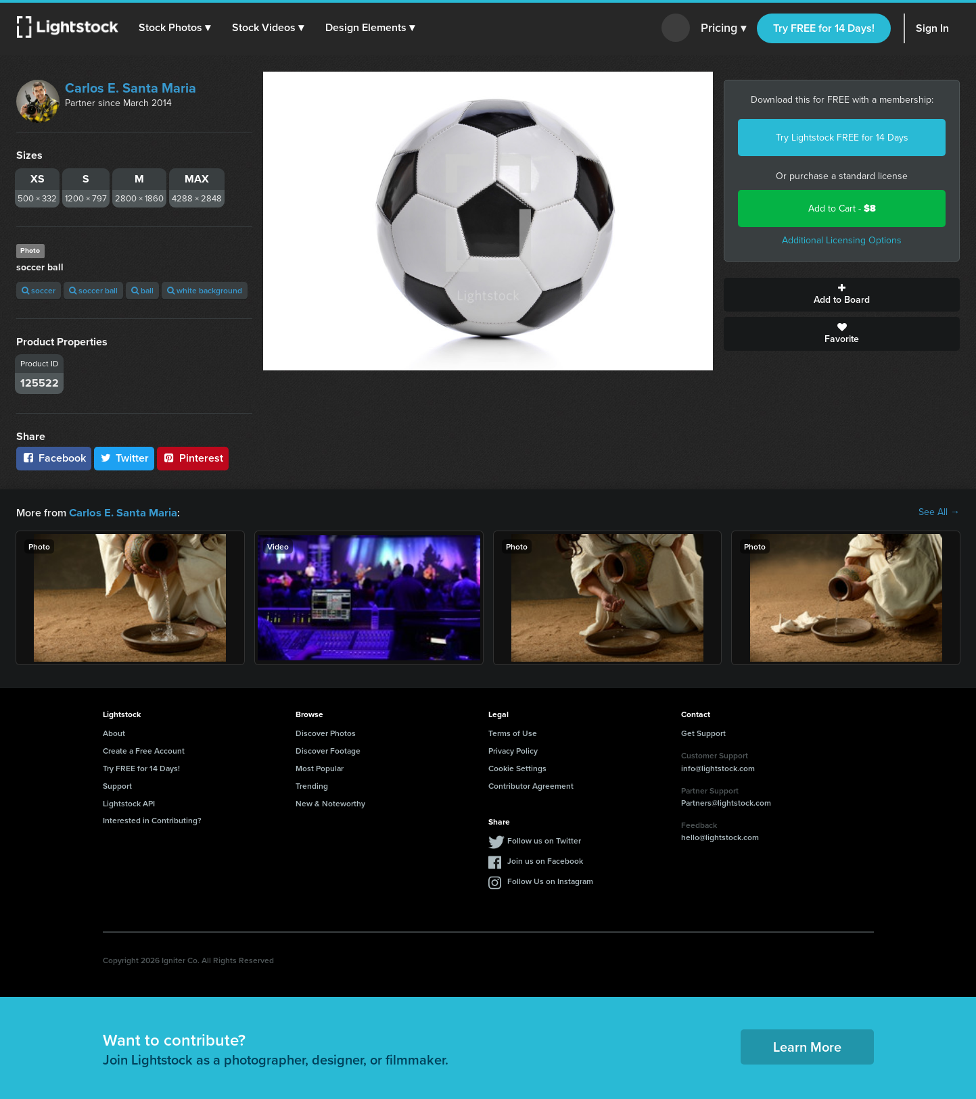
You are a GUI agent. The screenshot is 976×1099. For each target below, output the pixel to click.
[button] (175, 28)
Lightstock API (129, 802)
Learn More (807, 1046)
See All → (939, 512)
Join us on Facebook (545, 860)
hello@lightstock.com (720, 836)
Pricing (723, 28)
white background (204, 290)
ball (142, 290)
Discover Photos (326, 732)
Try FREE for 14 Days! (824, 28)
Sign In (932, 28)
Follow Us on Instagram (550, 880)
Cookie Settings (517, 767)
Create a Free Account (144, 750)
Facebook (54, 458)
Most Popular (320, 767)
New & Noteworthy (330, 802)
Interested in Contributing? (152, 819)
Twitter (124, 458)
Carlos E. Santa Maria (130, 88)
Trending (312, 785)
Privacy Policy (513, 750)
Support (117, 785)
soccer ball (93, 290)
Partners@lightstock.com (726, 802)
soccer (38, 290)
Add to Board (842, 294)
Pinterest (192, 458)
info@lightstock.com (718, 767)
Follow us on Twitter (544, 840)
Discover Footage (328, 750)
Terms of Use (512, 732)
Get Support (703, 732)
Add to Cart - (842, 208)
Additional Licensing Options (842, 240)
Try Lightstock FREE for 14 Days (842, 137)
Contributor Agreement (531, 785)
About (114, 732)
